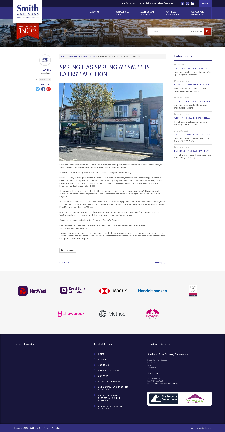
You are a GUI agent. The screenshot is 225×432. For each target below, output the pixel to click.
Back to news (67, 250)
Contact (103, 376)
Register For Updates (110, 381)
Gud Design (206, 428)
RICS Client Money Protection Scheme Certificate (109, 398)
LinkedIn (192, 3)
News (92, 57)
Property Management (173, 13)
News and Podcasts (78, 57)
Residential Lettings (147, 13)
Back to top (65, 262)
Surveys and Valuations (197, 13)
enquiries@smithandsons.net (157, 3)
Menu (205, 3)
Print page (160, 262)
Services (103, 359)
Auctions (95, 12)
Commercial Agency (122, 13)
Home (63, 57)
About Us (103, 365)
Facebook (182, 3)
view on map (152, 373)
